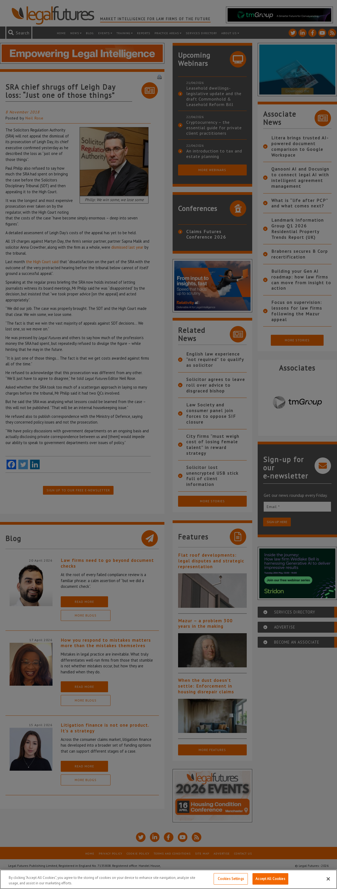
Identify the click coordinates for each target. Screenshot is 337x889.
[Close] (328, 879)
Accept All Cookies (270, 878)
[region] (168, 879)
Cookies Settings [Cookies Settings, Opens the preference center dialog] (231, 878)
